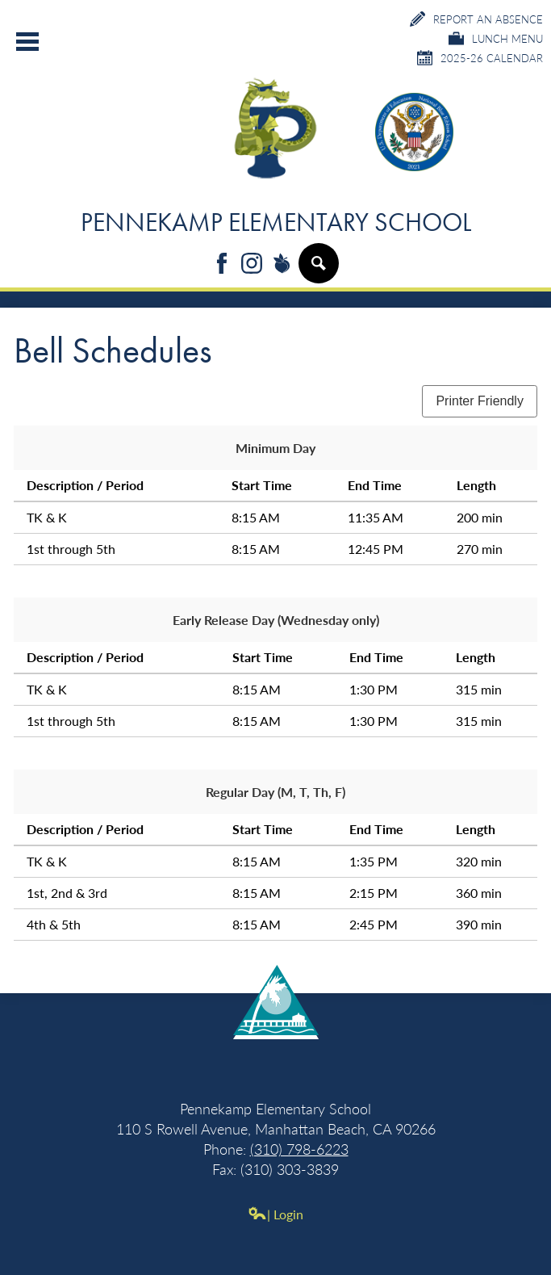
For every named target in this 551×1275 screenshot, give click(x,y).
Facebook (222, 264)
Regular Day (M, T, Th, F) (275, 791)
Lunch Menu (496, 38)
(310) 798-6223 (299, 1149)
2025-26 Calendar (480, 57)
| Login (275, 1214)
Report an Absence (476, 19)
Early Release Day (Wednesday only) (276, 619)
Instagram (252, 264)
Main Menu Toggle (27, 41)
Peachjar (281, 264)
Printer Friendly (479, 401)
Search (317, 269)
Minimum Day (275, 447)
